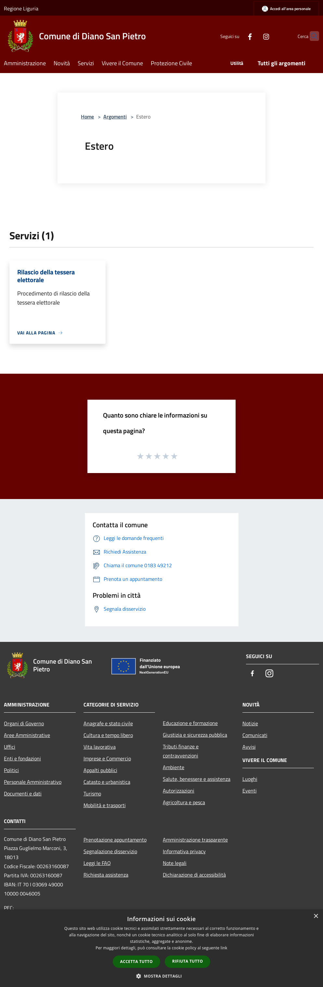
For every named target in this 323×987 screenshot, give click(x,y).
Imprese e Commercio (107, 758)
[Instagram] (253, 35)
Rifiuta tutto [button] (187, 961)
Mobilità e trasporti (105, 805)
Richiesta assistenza (106, 875)
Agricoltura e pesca (184, 802)
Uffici (9, 747)
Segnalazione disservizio (110, 851)
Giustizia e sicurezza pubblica (195, 735)
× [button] (315, 916)
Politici (11, 770)
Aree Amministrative (27, 735)
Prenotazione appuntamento (115, 839)
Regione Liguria (21, 8)
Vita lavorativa (100, 747)
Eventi (249, 790)
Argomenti (115, 116)
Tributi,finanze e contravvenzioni (181, 751)
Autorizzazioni (178, 790)
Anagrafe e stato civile (108, 723)
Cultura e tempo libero (108, 735)
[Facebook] (237, 35)
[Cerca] (311, 36)
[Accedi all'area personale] (286, 8)
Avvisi (249, 747)
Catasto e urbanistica (107, 782)
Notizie (250, 723)
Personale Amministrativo (32, 782)
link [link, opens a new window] (224, 948)
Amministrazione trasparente (195, 839)
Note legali (175, 863)
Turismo (92, 793)
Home (87, 116)
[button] (161, 976)
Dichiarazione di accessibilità (194, 875)
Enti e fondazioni (22, 758)
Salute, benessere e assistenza (196, 779)
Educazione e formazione (190, 723)
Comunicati (254, 735)
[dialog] (161, 948)
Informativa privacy (184, 851)
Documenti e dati (23, 793)
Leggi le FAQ (97, 863)
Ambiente (173, 767)
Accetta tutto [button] (136, 961)
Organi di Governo (24, 723)
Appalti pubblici (100, 770)
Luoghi (249, 779)
